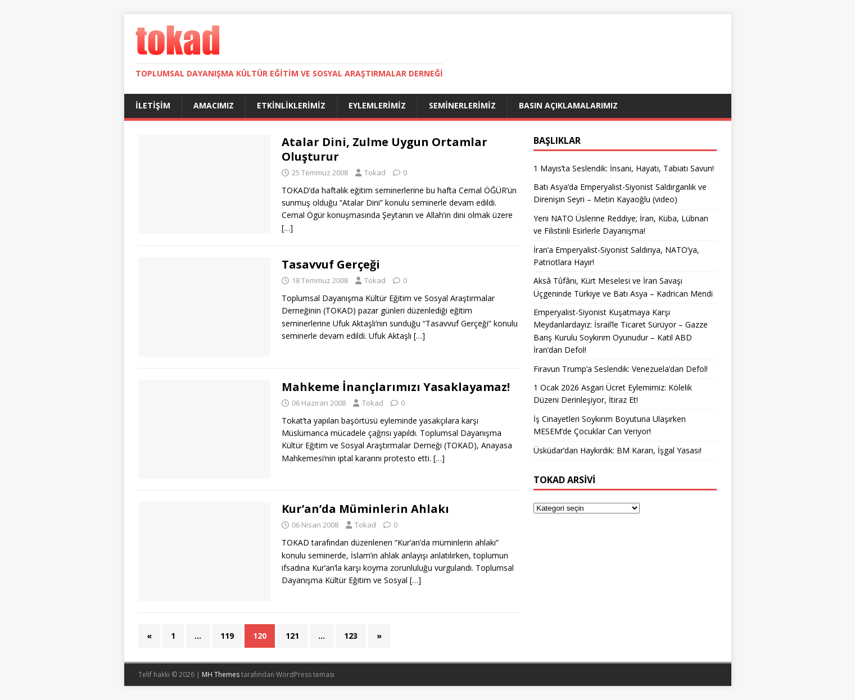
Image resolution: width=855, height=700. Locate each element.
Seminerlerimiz (462, 105)
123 (351, 635)
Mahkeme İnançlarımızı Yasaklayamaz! (396, 386)
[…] (287, 227)
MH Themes (220, 674)
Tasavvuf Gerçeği (331, 264)
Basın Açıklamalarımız (568, 105)
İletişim (152, 105)
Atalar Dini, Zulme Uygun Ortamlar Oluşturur (384, 149)
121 (292, 635)
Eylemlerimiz (377, 105)
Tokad (375, 172)
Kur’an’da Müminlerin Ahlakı (365, 508)
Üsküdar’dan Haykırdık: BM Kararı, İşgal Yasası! (617, 450)
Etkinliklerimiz (291, 105)
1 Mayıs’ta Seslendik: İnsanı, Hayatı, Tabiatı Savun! (623, 168)
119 (227, 635)
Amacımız (213, 105)
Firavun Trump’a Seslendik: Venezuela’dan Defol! (620, 368)
